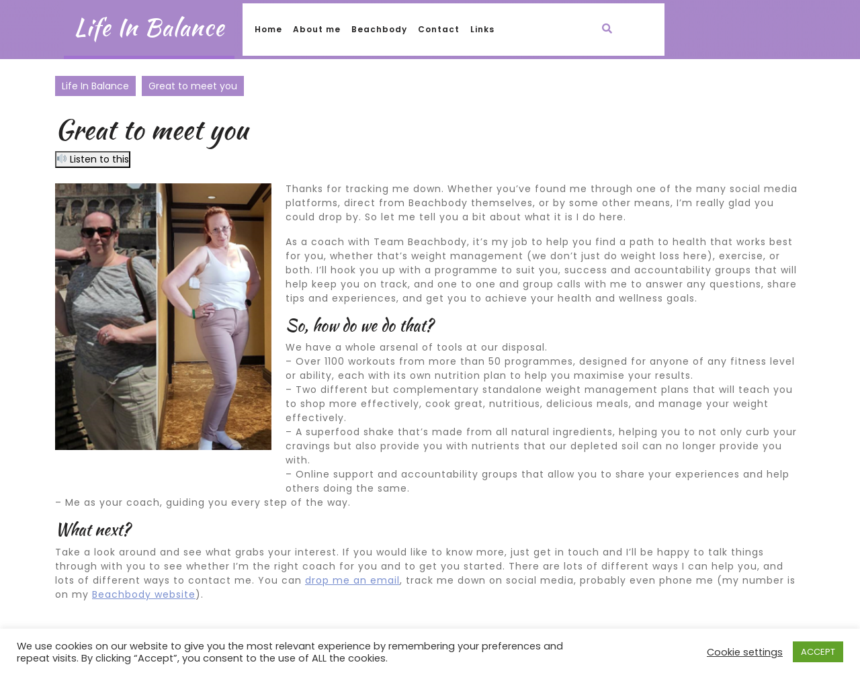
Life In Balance (149, 27)
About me (317, 29)
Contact (439, 29)
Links (482, 29)
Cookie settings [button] (745, 652)
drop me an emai (351, 580)
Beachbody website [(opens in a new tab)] (144, 594)
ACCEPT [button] (818, 651)
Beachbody (379, 29)
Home (268, 29)
